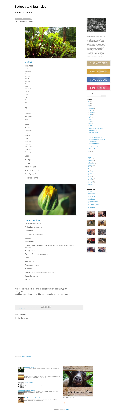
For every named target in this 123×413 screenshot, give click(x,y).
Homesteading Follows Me (29, 390)
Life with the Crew (91, 196)
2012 (89, 151)
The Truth (90, 179)
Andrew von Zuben (69, 403)
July (90, 116)
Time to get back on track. (94, 143)
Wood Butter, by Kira (93, 132)
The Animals (90, 171)
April (90, 121)
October (91, 110)
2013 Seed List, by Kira (94, 146)
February (91, 125)
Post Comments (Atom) (26, 356)
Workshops (90, 185)
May (90, 119)
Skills (89, 170)
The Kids (89, 176)
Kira (19, 308)
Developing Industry (93, 130)
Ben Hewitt (90, 191)
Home (49, 353)
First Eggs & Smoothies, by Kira (95, 137)
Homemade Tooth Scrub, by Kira (96, 128)
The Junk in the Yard (28, 382)
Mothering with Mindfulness (93, 198)
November (91, 108)
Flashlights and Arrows (92, 194)
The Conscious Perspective (93, 206)
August (90, 114)
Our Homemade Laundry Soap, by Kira (97, 139)
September (91, 112)
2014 (89, 103)
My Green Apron (91, 199)
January (91, 127)
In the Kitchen (91, 165)
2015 (89, 101)
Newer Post (18, 353)
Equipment (90, 158)
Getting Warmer (92, 135)
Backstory (90, 157)
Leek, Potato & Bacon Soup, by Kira (96, 145)
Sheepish (90, 202)
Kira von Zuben (69, 405)
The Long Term (91, 178)
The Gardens (23, 308)
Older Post (80, 353)
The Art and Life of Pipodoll (93, 204)
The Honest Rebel (91, 207)
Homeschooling (91, 163)
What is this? (90, 182)
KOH (25, 375)
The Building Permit (93, 141)
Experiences (90, 160)
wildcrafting (90, 184)
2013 (89, 105)
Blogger (67, 409)
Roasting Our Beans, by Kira (30, 367)
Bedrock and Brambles (30, 6)
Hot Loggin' (91, 134)
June (90, 117)
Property (89, 168)
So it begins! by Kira (93, 148)
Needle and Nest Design (93, 201)
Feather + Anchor (91, 193)
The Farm (90, 173)
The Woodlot (90, 181)
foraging (89, 162)
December (91, 106)
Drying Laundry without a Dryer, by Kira (32, 397)
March (90, 123)
